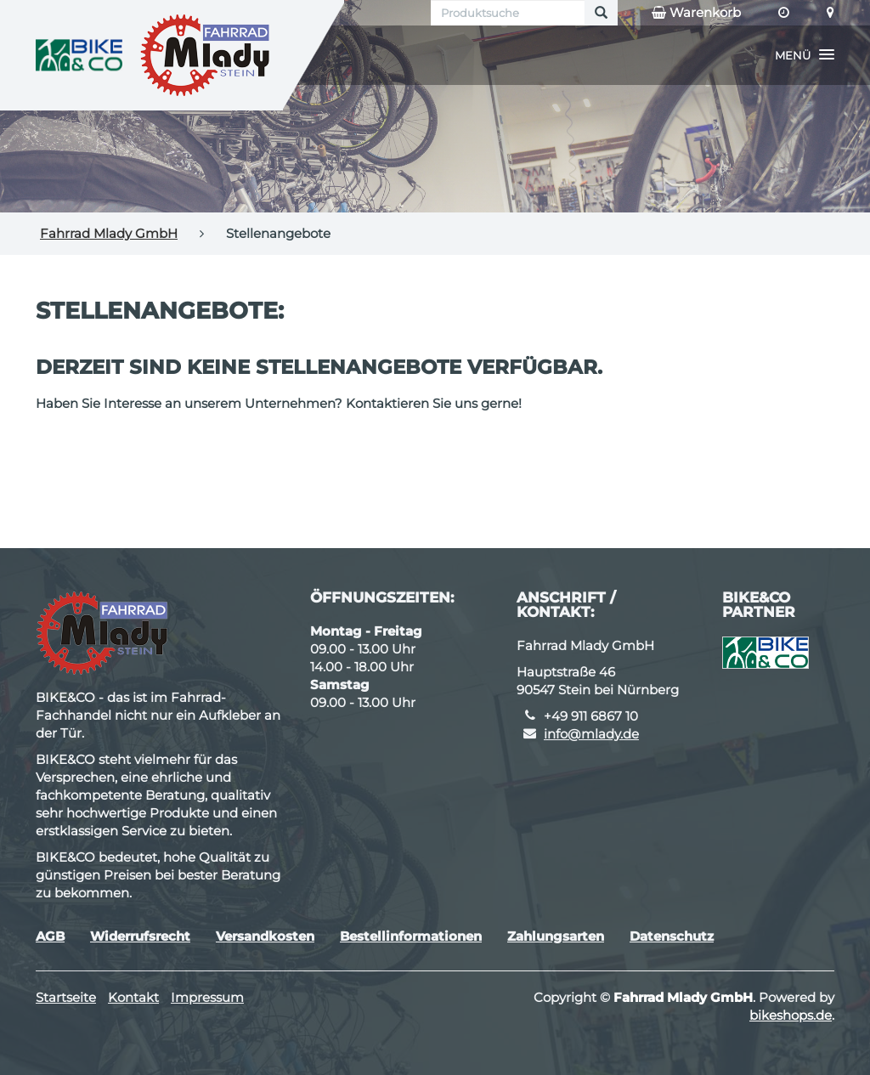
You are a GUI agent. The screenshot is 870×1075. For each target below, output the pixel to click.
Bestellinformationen (411, 936)
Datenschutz (672, 936)
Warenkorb (696, 12)
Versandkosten (265, 936)
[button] (804, 55)
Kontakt (133, 997)
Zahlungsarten (555, 936)
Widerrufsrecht (140, 936)
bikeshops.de (790, 1015)
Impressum (207, 997)
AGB (50, 936)
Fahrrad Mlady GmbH (109, 233)
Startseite (66, 997)
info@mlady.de (591, 734)
